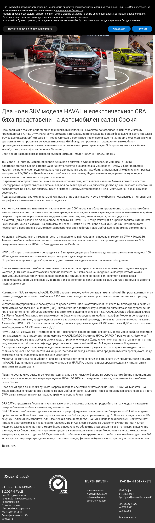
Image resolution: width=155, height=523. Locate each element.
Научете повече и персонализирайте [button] (30, 28)
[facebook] (55, 495)
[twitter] (61, 495)
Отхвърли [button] (119, 28)
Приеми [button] (142, 28)
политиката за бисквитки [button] (69, 10)
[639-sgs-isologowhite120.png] (58, 484)
